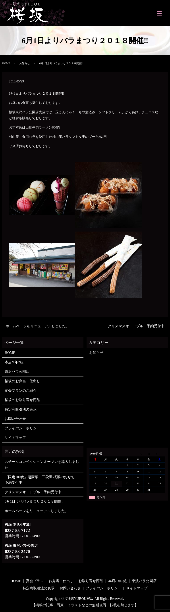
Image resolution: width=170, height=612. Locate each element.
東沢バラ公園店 (17, 371)
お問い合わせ (15, 419)
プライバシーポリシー (22, 428)
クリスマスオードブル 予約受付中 (136, 326)
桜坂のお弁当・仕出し (22, 381)
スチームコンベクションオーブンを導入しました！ (42, 464)
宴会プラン (35, 581)
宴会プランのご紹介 (21, 390)
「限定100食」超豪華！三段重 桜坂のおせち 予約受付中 (41, 480)
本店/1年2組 (14, 362)
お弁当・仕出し (61, 581)
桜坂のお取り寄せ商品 (22, 400)
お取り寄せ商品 (90, 581)
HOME (6, 63)
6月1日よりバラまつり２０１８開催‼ (34, 501)
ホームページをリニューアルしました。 (37, 326)
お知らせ (24, 63)
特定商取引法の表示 (21, 409)
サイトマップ (15, 437)
